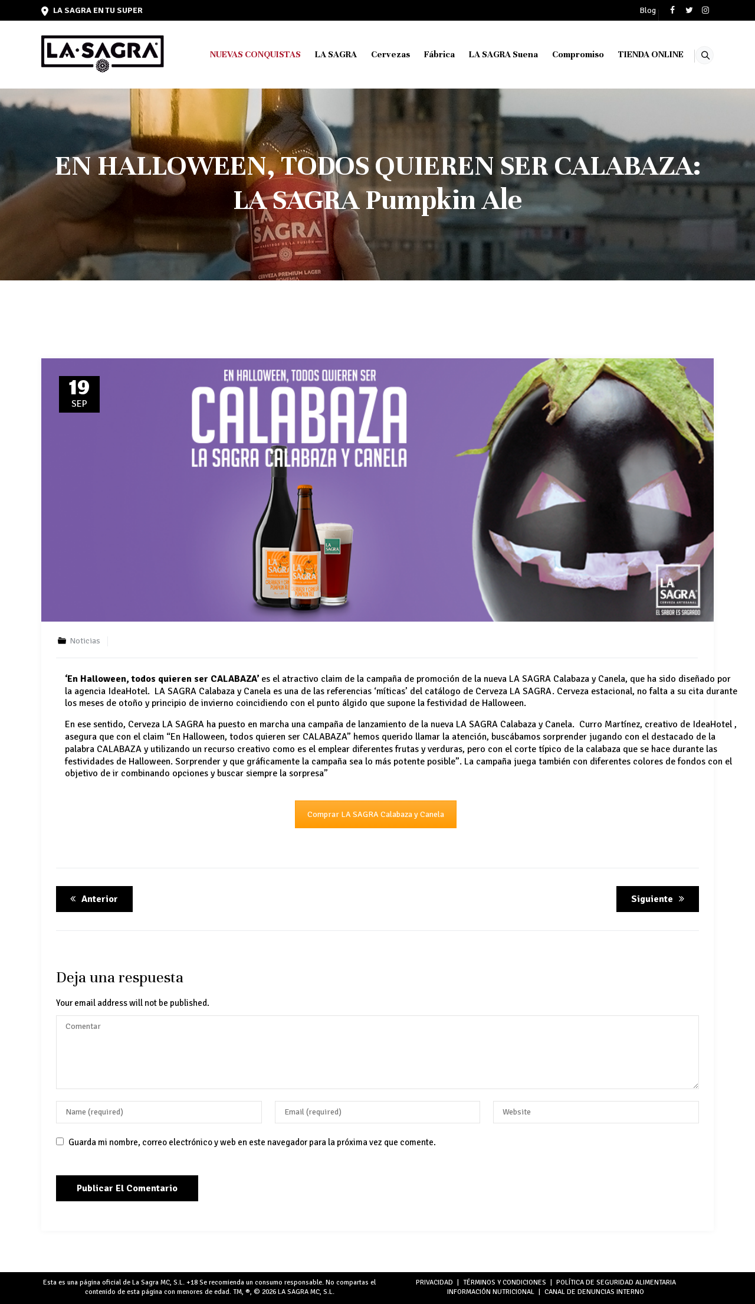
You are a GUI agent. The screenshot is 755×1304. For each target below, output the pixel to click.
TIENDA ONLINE (635, 54)
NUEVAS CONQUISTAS (240, 54)
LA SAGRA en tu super (92, 10)
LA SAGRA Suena (488, 54)
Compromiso (563, 54)
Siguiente (659, 899)
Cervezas (375, 54)
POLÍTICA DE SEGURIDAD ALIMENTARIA (616, 1282)
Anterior (92, 899)
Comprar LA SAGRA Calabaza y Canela (375, 814)
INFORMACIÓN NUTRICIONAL (490, 1291)
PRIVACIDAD (434, 1282)
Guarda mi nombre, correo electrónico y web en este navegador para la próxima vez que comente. (252, 1142)
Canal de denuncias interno (594, 1291)
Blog (647, 10)
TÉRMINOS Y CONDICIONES (504, 1282)
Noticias (85, 641)
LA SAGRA (321, 54)
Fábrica (424, 54)
